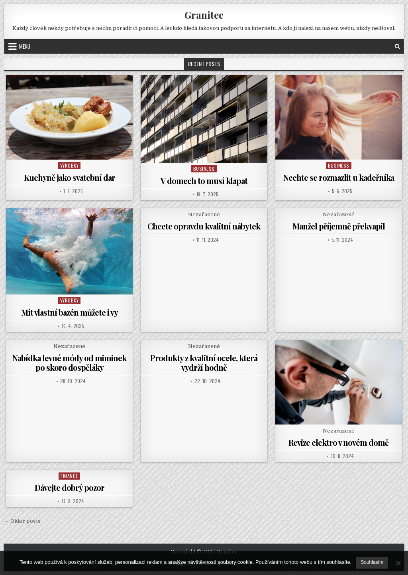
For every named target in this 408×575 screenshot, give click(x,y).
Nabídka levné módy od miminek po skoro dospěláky (69, 362)
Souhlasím (372, 562)
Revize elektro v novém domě (338, 442)
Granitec (204, 14)
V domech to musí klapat (204, 180)
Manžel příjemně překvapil (338, 226)
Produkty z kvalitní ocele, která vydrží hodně (203, 362)
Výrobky (69, 165)
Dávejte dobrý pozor (69, 487)
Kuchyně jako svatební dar (69, 177)
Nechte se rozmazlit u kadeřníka (338, 177)
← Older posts (22, 521)
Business (204, 168)
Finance (69, 475)
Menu (24, 46)
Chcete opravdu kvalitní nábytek (203, 226)
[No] (398, 563)
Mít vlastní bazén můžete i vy (69, 312)
